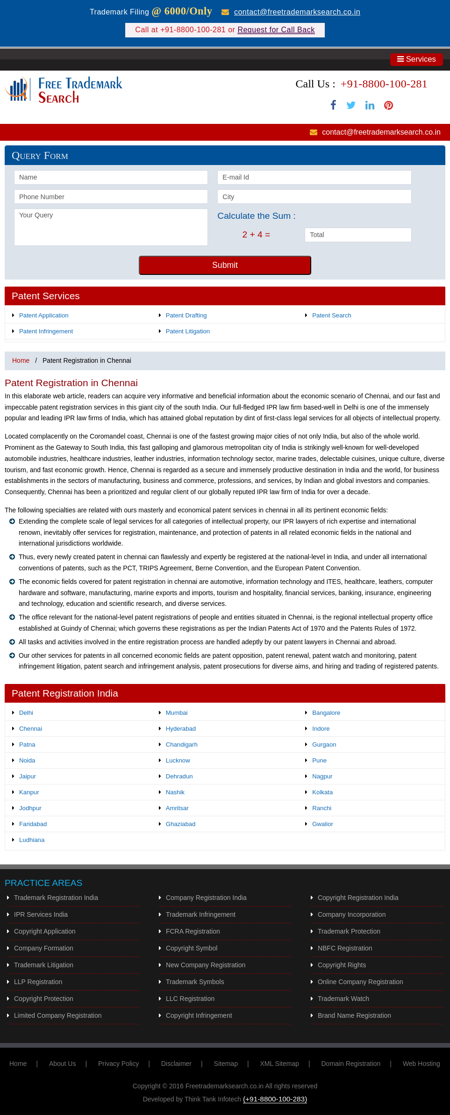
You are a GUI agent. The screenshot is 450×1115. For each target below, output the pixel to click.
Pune (319, 760)
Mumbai (177, 712)
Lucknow (178, 760)
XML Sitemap (279, 1063)
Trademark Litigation (43, 965)
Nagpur (322, 776)
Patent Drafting (186, 315)
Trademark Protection (349, 931)
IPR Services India (41, 914)
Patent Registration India (65, 693)
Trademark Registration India (56, 897)
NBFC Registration (345, 948)
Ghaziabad (181, 823)
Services (416, 59)
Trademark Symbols (195, 982)
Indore (320, 728)
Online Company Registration (360, 982)
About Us (62, 1063)
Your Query (111, 227)
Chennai (30, 728)
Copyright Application (45, 931)
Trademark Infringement (201, 914)
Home (20, 360)
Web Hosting (421, 1063)
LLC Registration (190, 998)
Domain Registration (351, 1063)
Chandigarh (182, 744)
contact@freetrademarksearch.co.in (297, 12)
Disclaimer (176, 1063)
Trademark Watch (343, 998)
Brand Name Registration (354, 1015)
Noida (27, 760)
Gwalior (322, 823)
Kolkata (322, 792)
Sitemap (226, 1063)
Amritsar (177, 808)
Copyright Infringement (199, 1015)
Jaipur (27, 776)
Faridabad (33, 823)
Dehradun (179, 776)
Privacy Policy (118, 1063)
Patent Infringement (46, 331)
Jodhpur (30, 808)
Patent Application (44, 315)
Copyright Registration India (358, 897)
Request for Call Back (275, 30)
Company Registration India (206, 897)
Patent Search (331, 315)
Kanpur (29, 792)
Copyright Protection (43, 998)
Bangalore (326, 712)
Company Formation (43, 948)
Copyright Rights (342, 965)
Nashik (175, 792)
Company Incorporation (352, 914)
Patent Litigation (188, 331)
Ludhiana (31, 839)
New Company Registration (205, 965)
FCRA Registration (193, 931)
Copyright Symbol (192, 948)
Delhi (26, 712)
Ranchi (321, 808)
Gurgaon (324, 744)
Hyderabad (181, 728)
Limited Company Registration (58, 1015)
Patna (27, 744)
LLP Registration (38, 982)
